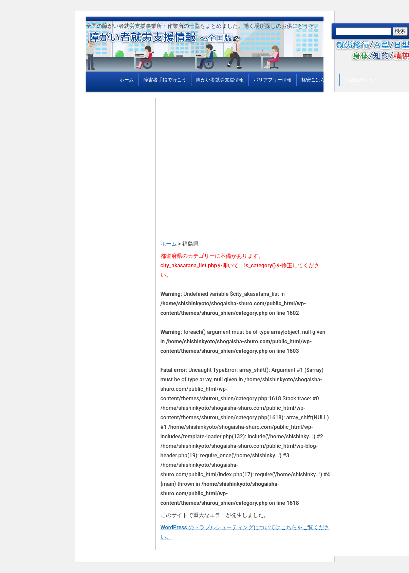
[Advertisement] (245, 145)
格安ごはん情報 (318, 79)
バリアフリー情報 (273, 79)
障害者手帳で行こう (165, 79)
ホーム (126, 79)
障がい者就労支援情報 (220, 79)
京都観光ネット (361, 79)
